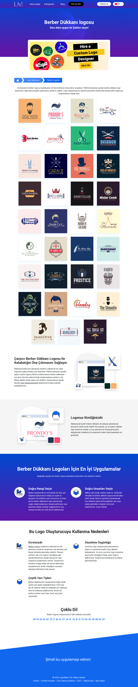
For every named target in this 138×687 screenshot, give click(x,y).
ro (100, 619)
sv (103, 619)
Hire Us (85, 65)
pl (70, 619)
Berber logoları (53, 80)
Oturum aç (104, 4)
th (82, 619)
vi (79, 619)
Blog (63, 4)
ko (86, 619)
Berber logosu (34, 546)
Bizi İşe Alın (76, 4)
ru (47, 619)
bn (96, 619)
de (41, 619)
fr (38, 619)
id (77, 619)
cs (73, 619)
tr (117, 4)
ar (93, 619)
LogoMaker (64, 677)
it (54, 619)
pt (63, 619)
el (60, 619)
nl (57, 619)
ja (67, 619)
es (44, 619)
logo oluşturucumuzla (29, 383)
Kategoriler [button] (49, 4)
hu (89, 619)
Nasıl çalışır (35, 4)
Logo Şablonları (33, 80)
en (34, 619)
